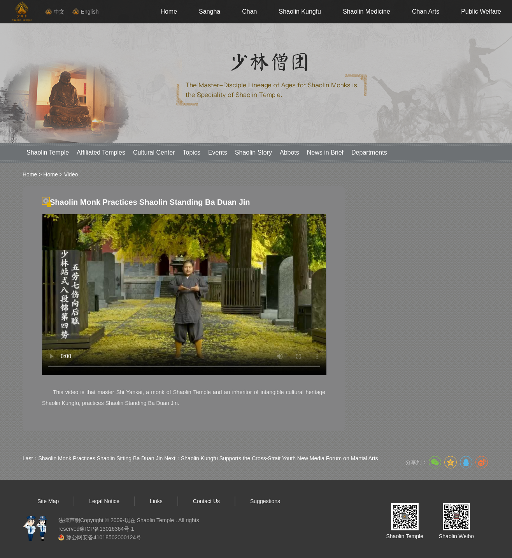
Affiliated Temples (101, 152)
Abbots (289, 152)
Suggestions (265, 501)
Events (217, 152)
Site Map (48, 501)
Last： (93, 458)
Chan (249, 11)
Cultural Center (154, 152)
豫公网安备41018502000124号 (103, 537)
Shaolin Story (253, 152)
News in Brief (325, 152)
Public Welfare (481, 11)
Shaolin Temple (47, 152)
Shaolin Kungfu (300, 11)
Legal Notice (104, 501)
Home (168, 11)
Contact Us (206, 501)
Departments (369, 152)
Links (156, 501)
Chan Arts (425, 11)
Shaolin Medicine (366, 11)
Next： (271, 458)
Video (71, 174)
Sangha (209, 11)
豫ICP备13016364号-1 (106, 529)
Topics (191, 152)
